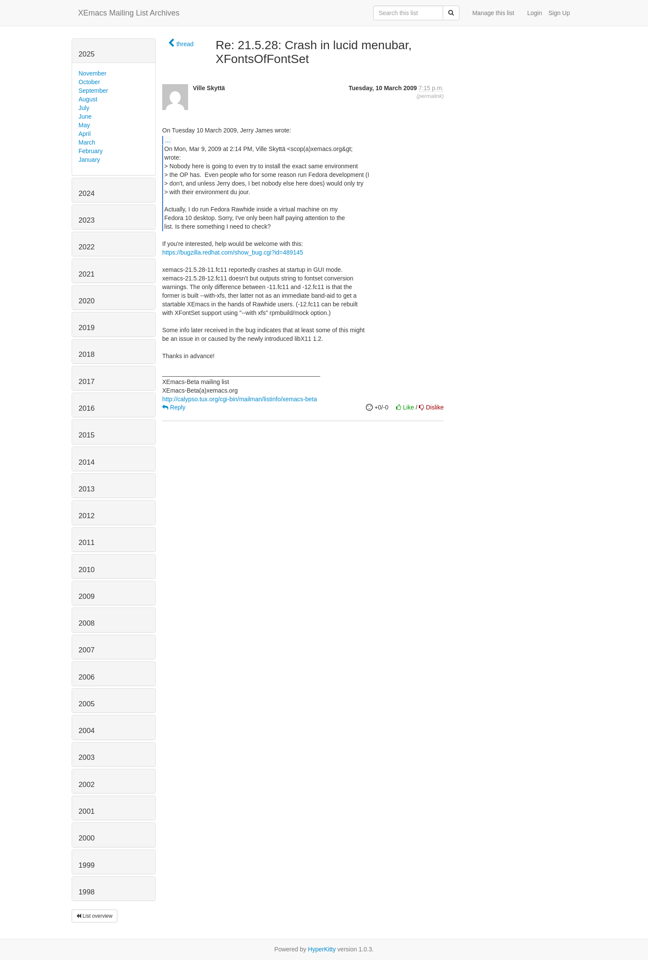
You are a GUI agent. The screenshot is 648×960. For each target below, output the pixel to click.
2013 (86, 489)
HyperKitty (322, 949)
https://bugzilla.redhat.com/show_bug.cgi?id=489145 (232, 252)
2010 (86, 570)
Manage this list (493, 12)
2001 (86, 811)
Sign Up (559, 12)
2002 (86, 785)
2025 (86, 54)
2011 (86, 542)
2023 (86, 220)
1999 (86, 865)
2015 (86, 435)
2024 (86, 193)
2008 (86, 623)
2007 (86, 650)
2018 (86, 354)
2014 (86, 462)
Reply (174, 407)
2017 (86, 382)
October (89, 82)
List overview (94, 916)
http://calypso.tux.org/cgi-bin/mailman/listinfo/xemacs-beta (239, 399)
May (84, 125)
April (85, 133)
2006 (86, 677)
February (91, 151)
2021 (86, 274)
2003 (86, 757)
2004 (86, 731)
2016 (86, 408)
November (93, 73)
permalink (430, 96)
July (84, 107)
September (93, 90)
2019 (86, 328)
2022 (86, 247)
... (167, 140)
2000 (86, 838)
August (88, 99)
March (87, 142)
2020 (86, 301)
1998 (86, 892)
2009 (86, 596)
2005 (86, 704)
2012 (86, 516)
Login (534, 12)
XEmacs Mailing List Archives (128, 13)
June (85, 116)
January (89, 159)
